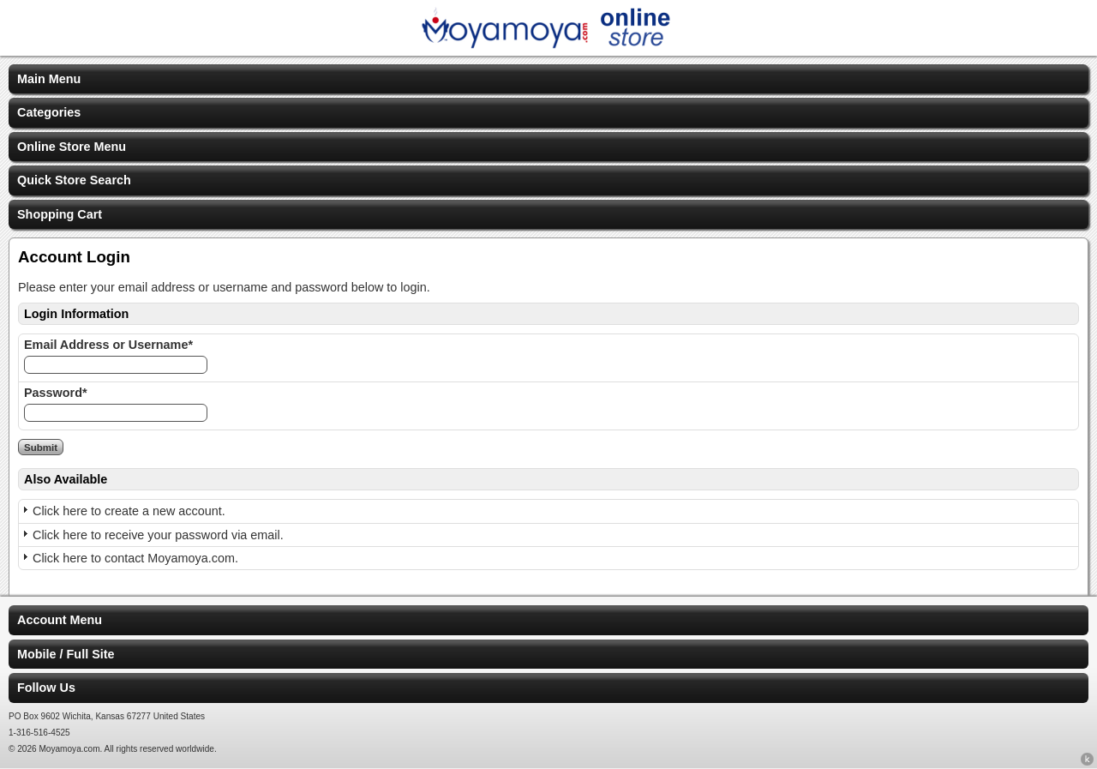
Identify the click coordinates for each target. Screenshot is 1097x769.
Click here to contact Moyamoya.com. (135, 558)
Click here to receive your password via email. (158, 535)
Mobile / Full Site (66, 654)
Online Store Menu (71, 146)
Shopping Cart (59, 214)
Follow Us (46, 687)
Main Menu (49, 79)
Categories (49, 112)
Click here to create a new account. (129, 511)
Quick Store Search (74, 180)
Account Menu (59, 620)
